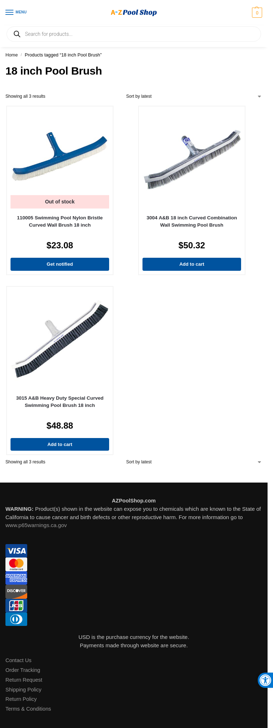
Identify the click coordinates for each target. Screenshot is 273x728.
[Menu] (16, 12)
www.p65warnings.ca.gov (36, 525)
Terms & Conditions (28, 709)
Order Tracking (22, 670)
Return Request (23, 680)
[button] (256, 13)
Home (11, 55)
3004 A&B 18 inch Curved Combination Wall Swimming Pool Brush (191, 221)
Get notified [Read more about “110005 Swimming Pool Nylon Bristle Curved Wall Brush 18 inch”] (60, 264)
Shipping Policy (23, 690)
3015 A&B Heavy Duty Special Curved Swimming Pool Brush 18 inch (59, 401)
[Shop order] (194, 96)
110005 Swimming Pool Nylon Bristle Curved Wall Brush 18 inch (60, 221)
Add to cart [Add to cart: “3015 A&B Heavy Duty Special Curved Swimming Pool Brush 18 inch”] (60, 444)
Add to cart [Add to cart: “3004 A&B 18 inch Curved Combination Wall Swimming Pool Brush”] (191, 264)
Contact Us (18, 660)
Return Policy (21, 699)
